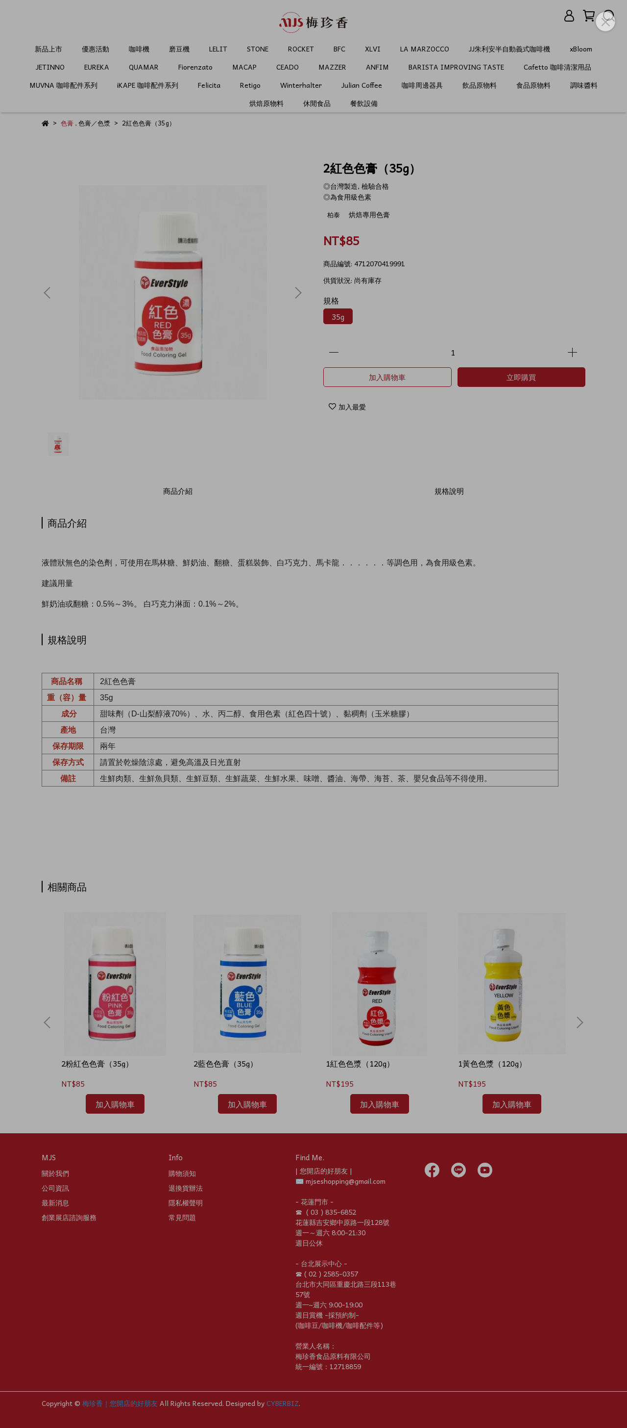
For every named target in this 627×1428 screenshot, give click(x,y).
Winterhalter (301, 85)
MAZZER (332, 67)
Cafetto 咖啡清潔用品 (557, 67)
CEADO (287, 67)
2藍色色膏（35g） (225, 1063)
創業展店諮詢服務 (69, 1217)
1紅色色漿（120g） (360, 1063)
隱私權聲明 (186, 1202)
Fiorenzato (195, 67)
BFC (339, 49)
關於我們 (55, 1173)
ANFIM (377, 67)
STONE (257, 49)
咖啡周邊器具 (422, 85)
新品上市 (48, 49)
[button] (298, 293)
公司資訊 (55, 1187)
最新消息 (55, 1202)
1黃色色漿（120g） (492, 1063)
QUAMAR (144, 67)
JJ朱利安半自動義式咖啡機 (509, 49)
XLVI (373, 49)
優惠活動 (95, 49)
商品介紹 (178, 491)
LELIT (218, 49)
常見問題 (182, 1217)
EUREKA (96, 67)
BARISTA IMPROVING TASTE (456, 67)
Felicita (209, 85)
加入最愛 (347, 406)
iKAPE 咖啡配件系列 (147, 85)
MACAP (244, 67)
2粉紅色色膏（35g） (97, 1063)
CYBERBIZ (282, 1403)
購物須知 (182, 1173)
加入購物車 (387, 377)
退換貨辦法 (186, 1187)
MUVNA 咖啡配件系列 (63, 85)
